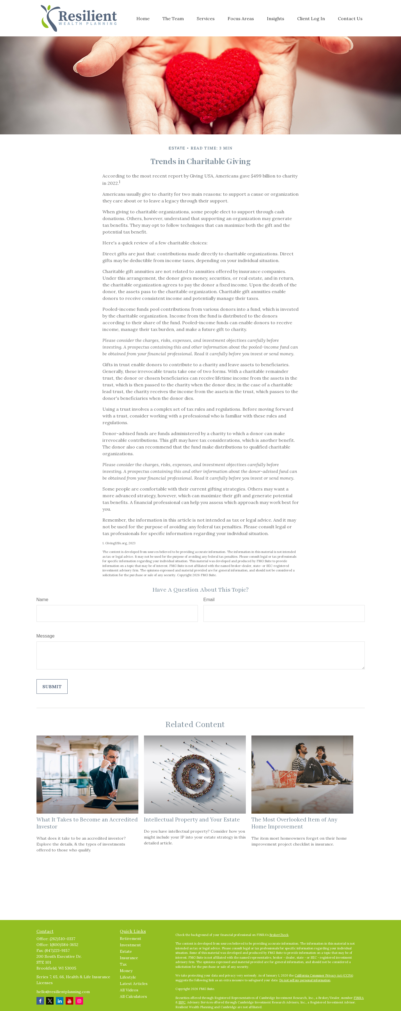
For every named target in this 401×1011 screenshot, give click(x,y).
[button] (143, 18)
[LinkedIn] (59, 1001)
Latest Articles (134, 983)
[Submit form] (52, 686)
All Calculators (133, 996)
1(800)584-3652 (64, 944)
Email (209, 599)
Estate (126, 951)
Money (126, 970)
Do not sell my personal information (304, 980)
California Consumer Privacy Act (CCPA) (324, 975)
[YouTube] (69, 1001)
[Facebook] (40, 1001)
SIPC (181, 1002)
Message (45, 636)
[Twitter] (50, 1001)
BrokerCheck (278, 935)
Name (42, 599)
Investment (130, 944)
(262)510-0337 (62, 938)
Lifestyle (128, 977)
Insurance (129, 957)
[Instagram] (79, 1001)
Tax (123, 964)
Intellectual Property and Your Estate (192, 819)
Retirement (130, 938)
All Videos (129, 990)
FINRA (359, 998)
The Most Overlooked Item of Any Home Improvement (294, 823)
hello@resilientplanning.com (63, 991)
